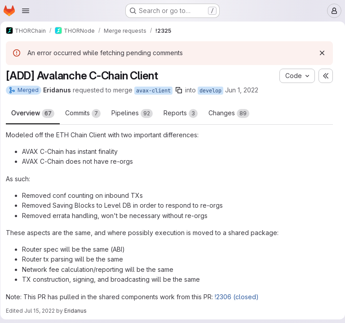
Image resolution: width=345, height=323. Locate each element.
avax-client (156, 90)
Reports (184, 113)
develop (214, 90)
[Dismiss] (318, 53)
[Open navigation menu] (25, 11)
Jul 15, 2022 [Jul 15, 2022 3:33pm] (42, 310)
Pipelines (135, 113)
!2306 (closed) (240, 297)
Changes (232, 113)
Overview (36, 113)
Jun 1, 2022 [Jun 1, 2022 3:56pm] (244, 90)
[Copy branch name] (182, 90)
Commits (86, 113)
